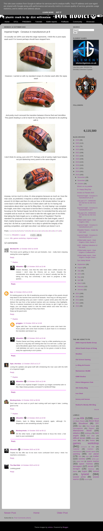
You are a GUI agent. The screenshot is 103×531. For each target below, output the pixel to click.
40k (11, 238)
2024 (78, 146)
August (80, 267)
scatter (96, 456)
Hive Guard (90, 426)
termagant (77, 466)
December (81, 177)
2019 (78, 162)
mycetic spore (90, 451)
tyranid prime (79, 477)
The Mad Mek (15, 465)
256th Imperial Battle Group (86, 343)
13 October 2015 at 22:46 (36, 338)
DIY (97, 423)
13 (43, 231)
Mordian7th (14, 249)
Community (77, 22)
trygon (84, 471)
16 (53, 231)
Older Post (62, 513)
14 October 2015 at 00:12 (36, 430)
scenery (81, 459)
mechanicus (77, 451)
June (79, 274)
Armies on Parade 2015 (85, 193)
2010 (78, 306)
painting (76, 454)
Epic (80, 426)
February (80, 286)
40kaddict (19, 266)
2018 (78, 165)
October (80, 183)
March (79, 283)
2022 (78, 152)
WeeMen (79, 354)
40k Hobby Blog (82, 388)
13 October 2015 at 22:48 (36, 266)
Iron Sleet (79, 393)
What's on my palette (84, 186)
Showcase (90, 22)
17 (56, 231)
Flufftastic (65, 22)
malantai (76, 449)
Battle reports (51, 22)
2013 (78, 296)
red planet (94, 454)
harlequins (84, 446)
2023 (78, 149)
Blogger (65, 527)
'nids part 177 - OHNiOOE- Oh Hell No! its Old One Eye (86, 202)
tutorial (96, 471)
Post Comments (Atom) (22, 518)
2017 (78, 168)
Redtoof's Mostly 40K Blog (86, 405)
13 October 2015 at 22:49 (36, 381)
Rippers (91, 428)
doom (93, 438)
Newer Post (10, 513)
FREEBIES (26, 22)
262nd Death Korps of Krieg (86, 348)
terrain (90, 466)
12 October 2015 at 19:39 (23, 292)
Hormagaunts (78, 428)
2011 (78, 303)
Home (7, 22)
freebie (92, 440)
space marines (86, 464)
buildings (88, 433)
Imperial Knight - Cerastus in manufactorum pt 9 (87, 209)
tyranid (85, 474)
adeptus (76, 433)
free (83, 440)
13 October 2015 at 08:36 (30, 400)
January (80, 289)
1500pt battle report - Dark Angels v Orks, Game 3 (86, 241)
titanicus (91, 469)
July (79, 271)
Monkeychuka (15, 400)
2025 (78, 143)
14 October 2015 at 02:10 (30, 465)
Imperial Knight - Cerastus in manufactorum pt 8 (87, 226)
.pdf (74, 418)
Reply (12, 257)
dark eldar (90, 436)
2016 (78, 171)
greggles (19, 323)
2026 (78, 140)
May (79, 277)
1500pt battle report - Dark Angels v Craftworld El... (86, 251)
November (81, 180)
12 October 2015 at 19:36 (29, 249)
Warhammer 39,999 (83, 371)
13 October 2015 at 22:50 (36, 418)
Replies (15, 262)
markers (90, 449)
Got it (58, 12)
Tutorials (38, 22)
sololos (50, 527)
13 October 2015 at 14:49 (32, 323)
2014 (78, 293)
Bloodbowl (83, 423)
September (81, 264)
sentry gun (95, 459)
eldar (75, 440)
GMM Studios (81, 376)
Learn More (48, 12)
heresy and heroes (83, 399)
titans (75, 471)
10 (32, 231)
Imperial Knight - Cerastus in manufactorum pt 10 (87, 197)
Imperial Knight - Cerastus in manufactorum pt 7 (87, 236)
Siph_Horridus (15, 364)
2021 (78, 156)
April (79, 280)
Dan (11, 292)
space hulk (80, 461)
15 (50, 231)
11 (36, 231)
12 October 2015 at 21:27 (31, 364)
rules (87, 456)
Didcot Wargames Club (84, 382)
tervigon (76, 469)
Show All (96, 409)
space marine (93, 461)
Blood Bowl (94, 421)
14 (46, 231)
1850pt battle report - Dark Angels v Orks (86, 221)
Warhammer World (82, 430)
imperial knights (32, 238)
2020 (78, 159)
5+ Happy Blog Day (84, 189)
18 (60, 231)
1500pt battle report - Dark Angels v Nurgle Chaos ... (87, 256)
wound (87, 479)
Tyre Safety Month (83, 260)
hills (93, 447)
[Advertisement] (86, 323)
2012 (78, 300)
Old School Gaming (83, 359)
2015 (78, 175)
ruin (79, 456)
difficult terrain (79, 438)
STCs (16, 22)
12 (39, 231)
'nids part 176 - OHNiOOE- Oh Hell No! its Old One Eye (86, 215)
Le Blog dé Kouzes (83, 365)
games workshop (20, 238)
